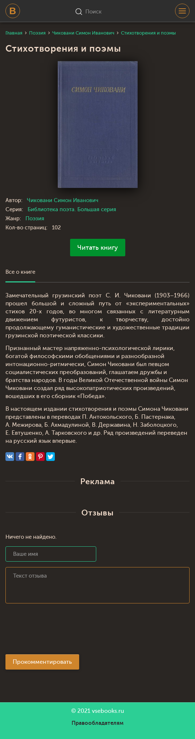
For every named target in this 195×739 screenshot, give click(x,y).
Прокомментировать (42, 662)
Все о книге (20, 272)
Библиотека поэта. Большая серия (72, 209)
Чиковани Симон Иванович (62, 200)
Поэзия (34, 219)
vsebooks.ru (108, 711)
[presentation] (60, 631)
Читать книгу (97, 247)
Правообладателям (97, 723)
